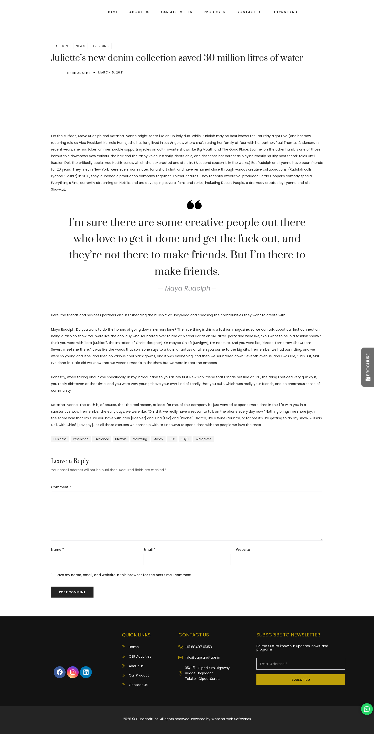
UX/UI (185, 439)
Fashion (61, 46)
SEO (172, 439)
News (80, 46)
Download (285, 12)
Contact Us (249, 12)
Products (214, 12)
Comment (61, 487)
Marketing (140, 439)
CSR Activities (176, 12)
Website (243, 549)
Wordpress (203, 439)
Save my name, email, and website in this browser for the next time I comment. (124, 575)
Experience (80, 439)
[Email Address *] (300, 664)
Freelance (102, 439)
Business (60, 439)
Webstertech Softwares (231, 719)
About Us (139, 12)
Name (57, 549)
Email (149, 549)
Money (158, 439)
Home (112, 12)
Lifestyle (120, 439)
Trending (101, 46)
